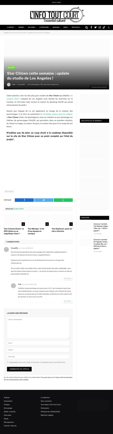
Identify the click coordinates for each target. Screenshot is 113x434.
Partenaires (45, 408)
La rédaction (45, 397)
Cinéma (21, 27)
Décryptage (8, 408)
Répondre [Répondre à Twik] (68, 301)
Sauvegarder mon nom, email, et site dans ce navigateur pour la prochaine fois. (37, 362)
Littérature (44, 27)
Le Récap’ (10, 27)
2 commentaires (34, 84)
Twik (13, 84)
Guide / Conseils (9, 411)
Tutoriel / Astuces (10, 425)
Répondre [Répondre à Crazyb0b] (68, 278)
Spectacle (76, 27)
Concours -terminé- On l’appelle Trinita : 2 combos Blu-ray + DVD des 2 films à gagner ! (101, 244)
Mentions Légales (47, 415)
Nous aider (56, 2)
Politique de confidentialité (50, 411)
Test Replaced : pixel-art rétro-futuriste (62, 230)
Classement (8, 401)
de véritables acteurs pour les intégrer (56, 114)
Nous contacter (46, 401)
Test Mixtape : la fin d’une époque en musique (36, 231)
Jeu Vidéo (31, 27)
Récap (6, 418)
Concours (85, 217)
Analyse (7, 397)
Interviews (7, 415)
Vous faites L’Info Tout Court (51, 404)
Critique (7, 404)
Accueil (6, 32)
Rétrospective (9, 422)
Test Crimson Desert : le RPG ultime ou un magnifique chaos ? (14, 231)
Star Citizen (9, 191)
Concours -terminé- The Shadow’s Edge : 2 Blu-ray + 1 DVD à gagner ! (101, 227)
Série (65, 27)
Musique (56, 27)
